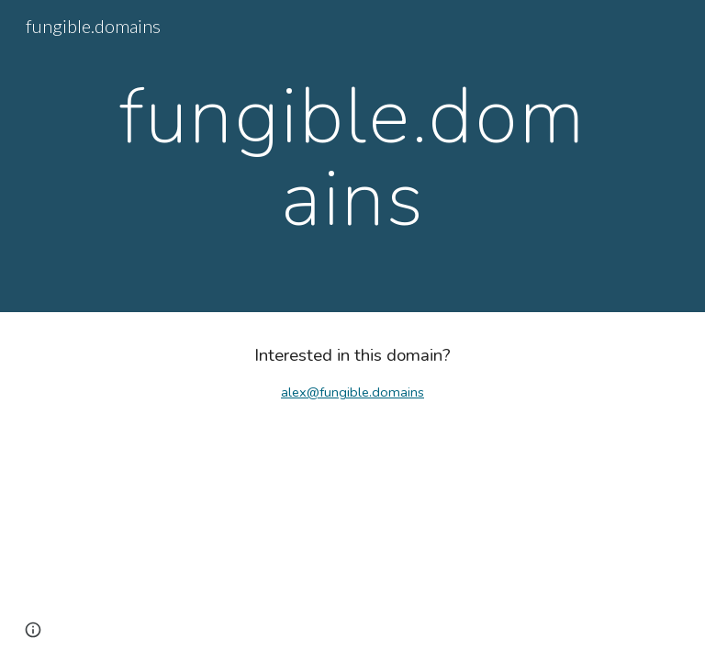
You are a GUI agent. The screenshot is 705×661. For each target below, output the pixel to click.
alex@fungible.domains (352, 392)
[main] (352, 156)
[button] (33, 630)
